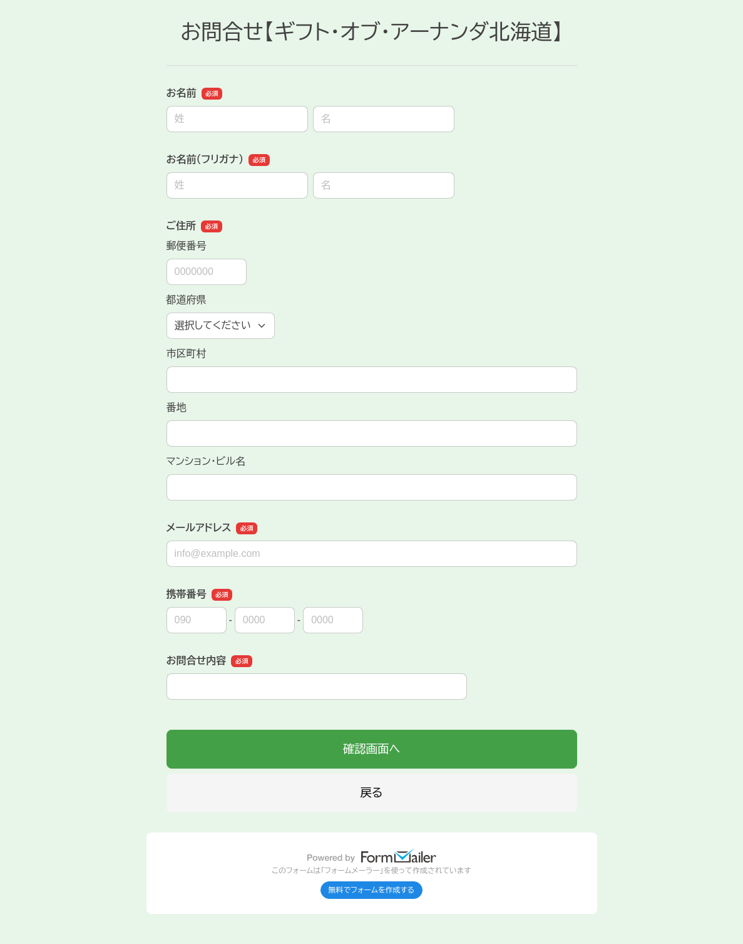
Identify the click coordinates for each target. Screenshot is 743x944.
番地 (177, 407)
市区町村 (187, 353)
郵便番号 (187, 246)
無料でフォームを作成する (372, 890)
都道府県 (187, 299)
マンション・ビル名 (206, 461)
